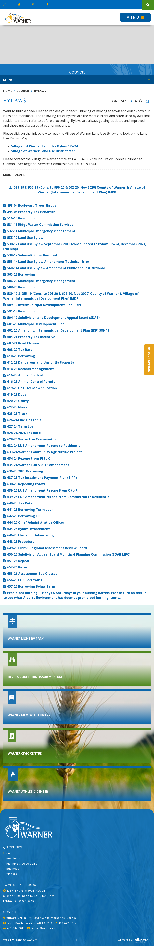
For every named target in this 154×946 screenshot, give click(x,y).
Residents (13, 858)
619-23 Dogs (16, 394)
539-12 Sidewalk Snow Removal (32, 255)
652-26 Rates (17, 567)
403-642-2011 (14, 928)
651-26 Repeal (18, 561)
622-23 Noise (17, 407)
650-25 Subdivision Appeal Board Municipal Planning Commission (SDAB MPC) (68, 554)
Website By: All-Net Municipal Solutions (141, 940)
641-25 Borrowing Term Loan (30, 509)
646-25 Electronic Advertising (30, 535)
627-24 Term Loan (21, 426)
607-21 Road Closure (23, 343)
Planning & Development (23, 863)
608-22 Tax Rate (20, 349)
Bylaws (40, 91)
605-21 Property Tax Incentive (31, 337)
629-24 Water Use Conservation (32, 439)
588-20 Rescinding (21, 287)
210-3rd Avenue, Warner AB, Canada (40, 918)
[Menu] (135, 17)
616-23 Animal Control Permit (31, 381)
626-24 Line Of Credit (24, 420)
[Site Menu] (77, 79)
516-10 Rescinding (21, 218)
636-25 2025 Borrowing (25, 471)
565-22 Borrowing (21, 274)
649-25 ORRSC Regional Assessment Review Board (47, 548)
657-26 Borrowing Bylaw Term (31, 586)
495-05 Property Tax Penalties (31, 212)
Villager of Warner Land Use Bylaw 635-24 (44, 146)
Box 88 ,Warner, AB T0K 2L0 (27, 923)
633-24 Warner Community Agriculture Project (44, 452)
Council (23, 91)
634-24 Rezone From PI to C (28, 458)
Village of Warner (18, 17)
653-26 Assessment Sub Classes (32, 573)
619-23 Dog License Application (32, 388)
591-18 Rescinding (21, 311)
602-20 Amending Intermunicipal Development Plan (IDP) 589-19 (58, 330)
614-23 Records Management (30, 369)
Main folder (14, 175)
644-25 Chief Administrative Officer (35, 522)
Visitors (11, 874)
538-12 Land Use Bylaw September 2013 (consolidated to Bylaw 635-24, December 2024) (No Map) (74, 246)
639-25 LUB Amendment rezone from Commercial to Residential (58, 497)
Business (12, 868)
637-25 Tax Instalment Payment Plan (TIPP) (42, 477)
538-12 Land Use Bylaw (25, 237)
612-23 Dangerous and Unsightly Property (40, 362)
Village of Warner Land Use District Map (43, 151)
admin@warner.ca (41, 928)
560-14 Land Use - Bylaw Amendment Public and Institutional (56, 268)
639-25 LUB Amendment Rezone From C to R (42, 490)
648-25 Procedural (21, 541)
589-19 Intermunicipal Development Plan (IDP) (44, 305)
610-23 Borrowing (21, 356)
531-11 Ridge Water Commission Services (40, 224)
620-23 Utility (18, 401)
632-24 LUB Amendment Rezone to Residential (44, 445)
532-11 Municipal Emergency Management (41, 231)
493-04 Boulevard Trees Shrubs (31, 205)
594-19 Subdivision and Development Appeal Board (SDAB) (53, 317)
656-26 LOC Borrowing (25, 580)
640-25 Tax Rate (20, 503)
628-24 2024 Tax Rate (24, 433)
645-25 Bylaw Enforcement (28, 529)
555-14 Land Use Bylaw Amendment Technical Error (48, 261)
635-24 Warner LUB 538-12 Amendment (38, 465)
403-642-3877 (65, 923)
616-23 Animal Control (25, 375)
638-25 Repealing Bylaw (26, 484)
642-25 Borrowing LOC (25, 516)
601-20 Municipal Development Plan (35, 324)
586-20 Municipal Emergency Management (41, 281)
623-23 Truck (17, 413)
